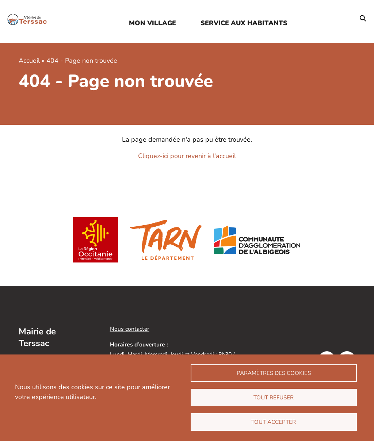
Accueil (29, 60)
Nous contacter (129, 329)
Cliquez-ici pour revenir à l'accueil (187, 156)
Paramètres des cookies (274, 373)
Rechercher (363, 18)
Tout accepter (273, 422)
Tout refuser (273, 397)
